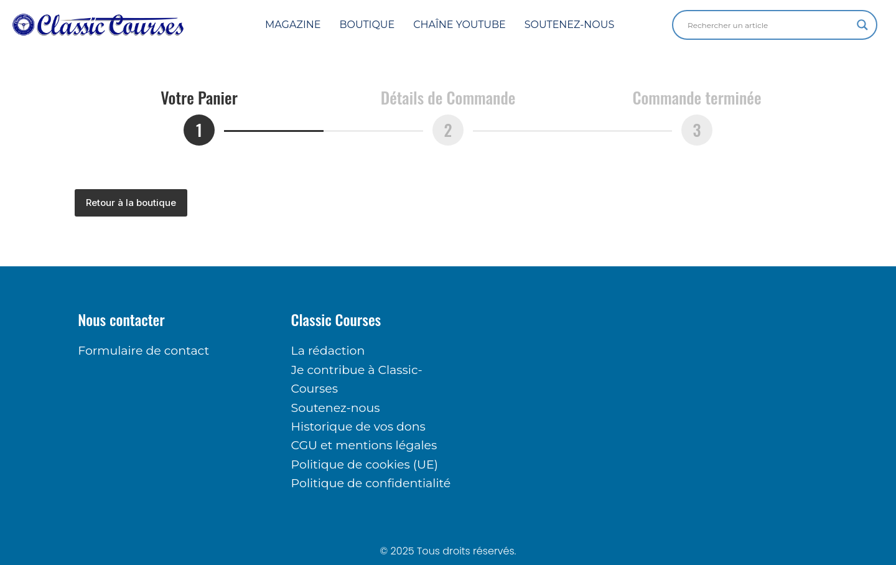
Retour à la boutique (131, 202)
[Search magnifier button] (862, 25)
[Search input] (769, 25)
